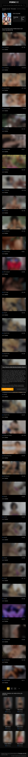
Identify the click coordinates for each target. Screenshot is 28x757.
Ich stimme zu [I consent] (7, 389)
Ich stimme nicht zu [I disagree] (21, 389)
